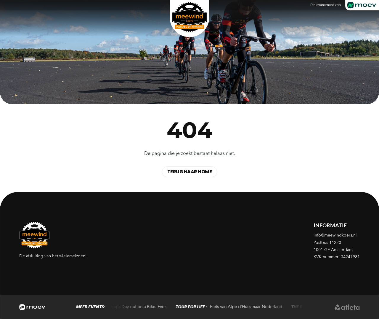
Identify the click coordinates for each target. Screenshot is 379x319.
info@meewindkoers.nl (335, 235)
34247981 (350, 257)
